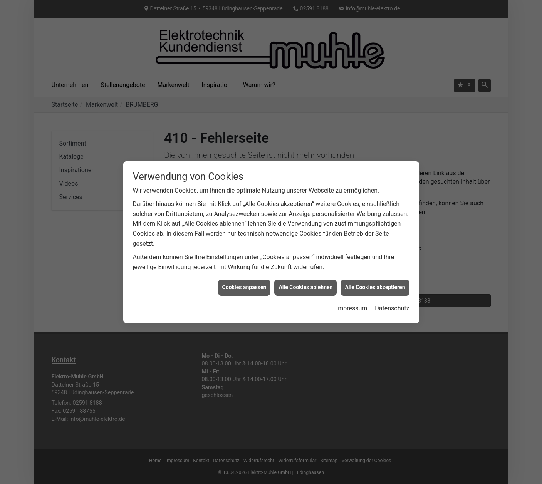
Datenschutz (392, 292)
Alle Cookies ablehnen (305, 271)
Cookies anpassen (244, 271)
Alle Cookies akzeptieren (375, 271)
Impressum (351, 292)
